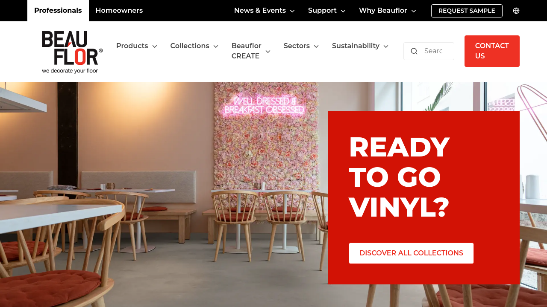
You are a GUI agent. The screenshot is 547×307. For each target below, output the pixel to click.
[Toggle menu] (155, 46)
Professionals (58, 10)
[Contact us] (492, 51)
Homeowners (119, 10)
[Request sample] (467, 10)
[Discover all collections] (411, 253)
